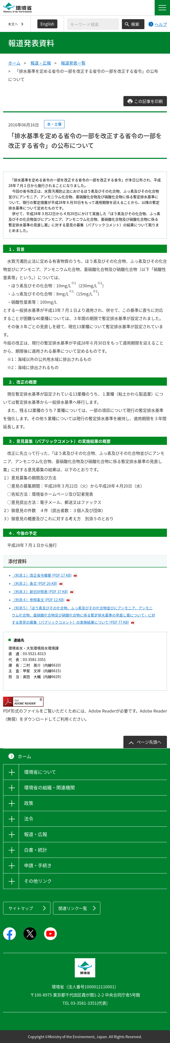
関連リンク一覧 (72, 908)
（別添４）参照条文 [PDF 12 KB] (38, 599)
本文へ (13, 23)
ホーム (14, 63)
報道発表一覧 (73, 63)
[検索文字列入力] (93, 24)
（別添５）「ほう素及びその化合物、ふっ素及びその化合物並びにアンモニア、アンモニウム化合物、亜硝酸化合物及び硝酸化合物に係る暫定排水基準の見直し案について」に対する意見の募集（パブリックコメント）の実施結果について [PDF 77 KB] (83, 615)
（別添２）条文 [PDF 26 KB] (34, 583)
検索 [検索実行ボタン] (135, 24)
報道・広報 (40, 63)
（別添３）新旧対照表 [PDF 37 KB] (40, 591)
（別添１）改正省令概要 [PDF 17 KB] (42, 575)
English (47, 24)
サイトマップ (20, 908)
